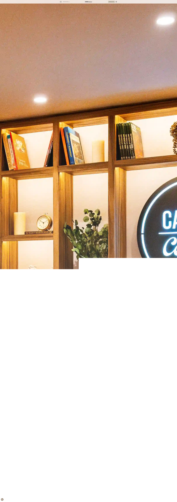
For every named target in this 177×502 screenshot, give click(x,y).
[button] (66, 2)
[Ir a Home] (88, 2)
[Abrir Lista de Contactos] (2, 499)
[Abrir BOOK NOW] (111, 2)
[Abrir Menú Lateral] (61, 1)
